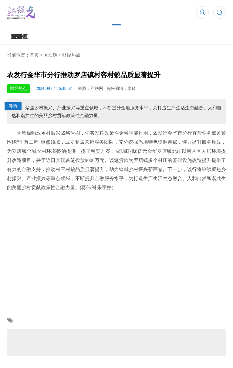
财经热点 (71, 55)
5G (14, 37)
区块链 (50, 55)
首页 (34, 55)
